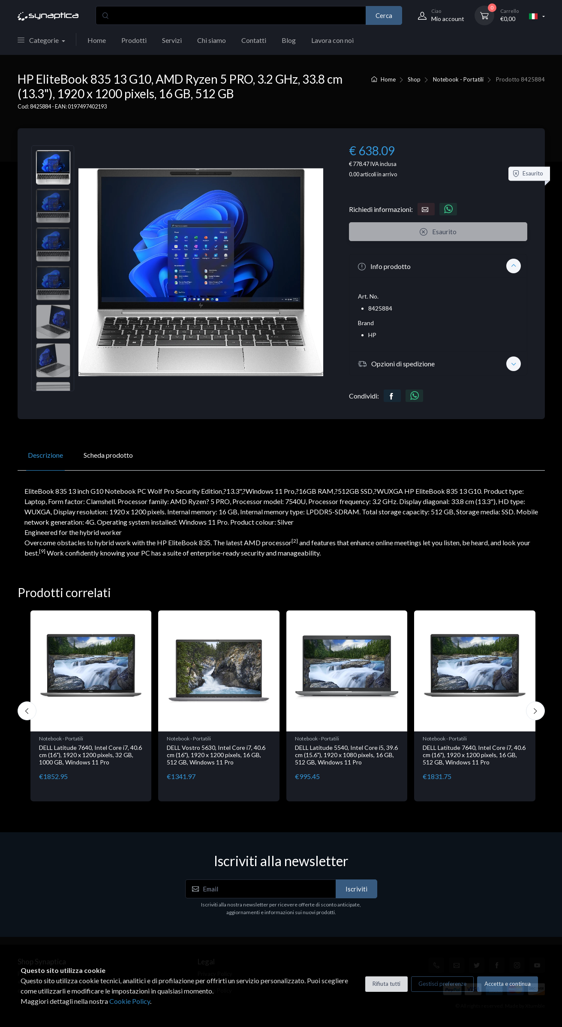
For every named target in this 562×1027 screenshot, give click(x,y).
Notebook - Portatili (458, 79)
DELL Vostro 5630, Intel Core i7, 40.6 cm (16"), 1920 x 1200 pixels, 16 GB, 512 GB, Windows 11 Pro (398, 755)
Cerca (384, 15)
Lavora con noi (332, 40)
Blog (289, 40)
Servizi (172, 40)
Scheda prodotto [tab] (108, 455)
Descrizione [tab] (45, 455)
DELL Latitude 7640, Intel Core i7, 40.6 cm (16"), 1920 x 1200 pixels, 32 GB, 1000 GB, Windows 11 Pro (272, 755)
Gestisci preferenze (442, 983)
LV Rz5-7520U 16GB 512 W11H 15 (139, 747)
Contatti (253, 40)
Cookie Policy (129, 1001)
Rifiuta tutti (386, 983)
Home (96, 40)
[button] (438, 266)
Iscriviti (356, 889)
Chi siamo (211, 40)
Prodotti (134, 40)
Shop (414, 79)
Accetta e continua (507, 983)
